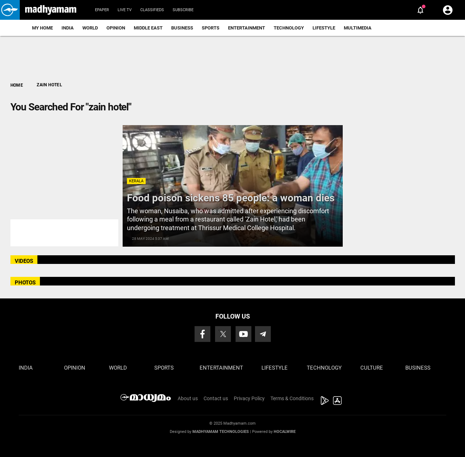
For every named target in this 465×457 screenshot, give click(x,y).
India (67, 28)
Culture (371, 368)
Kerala (136, 181)
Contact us (216, 398)
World (90, 28)
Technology (289, 28)
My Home (42, 28)
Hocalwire (285, 431)
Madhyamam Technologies (220, 431)
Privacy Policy (249, 398)
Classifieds (152, 10)
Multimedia (357, 28)
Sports (210, 28)
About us (188, 398)
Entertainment (246, 28)
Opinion (115, 28)
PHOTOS (25, 282)
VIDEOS (24, 261)
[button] (10, 10)
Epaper (102, 10)
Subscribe (183, 10)
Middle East (148, 28)
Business (182, 28)
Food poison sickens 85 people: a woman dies (230, 198)
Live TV (125, 10)
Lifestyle (324, 28)
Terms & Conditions (292, 398)
